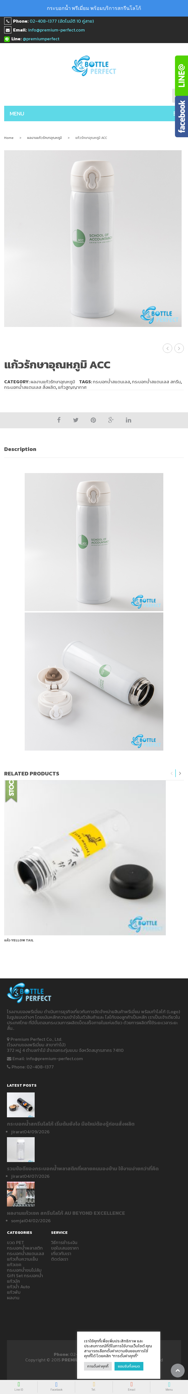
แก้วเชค (14, 1264)
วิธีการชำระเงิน (64, 1242)
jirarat (17, 1131)
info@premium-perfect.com (56, 30)
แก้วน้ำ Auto (18, 1286)
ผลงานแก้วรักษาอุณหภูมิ (44, 137)
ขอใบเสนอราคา (65, 1248)
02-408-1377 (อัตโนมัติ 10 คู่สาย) (62, 21)
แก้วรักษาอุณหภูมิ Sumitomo (179, 348)
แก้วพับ (14, 1292)
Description (20, 449)
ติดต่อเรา (59, 1259)
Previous (171, 773)
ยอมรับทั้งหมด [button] (129, 1366)
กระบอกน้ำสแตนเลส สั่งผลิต (30, 387)
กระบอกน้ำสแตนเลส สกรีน (156, 381)
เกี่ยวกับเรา (61, 1253)
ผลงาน (13, 1297)
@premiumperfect (41, 38)
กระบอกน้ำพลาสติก (25, 1248)
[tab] (94, 449)
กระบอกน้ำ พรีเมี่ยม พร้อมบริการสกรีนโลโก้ (94, 8)
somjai (18, 1220)
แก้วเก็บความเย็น (22, 1259)
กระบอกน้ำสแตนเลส (111, 381)
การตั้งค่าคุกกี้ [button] (97, 1366)
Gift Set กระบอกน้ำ (25, 1275)
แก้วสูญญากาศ (72, 387)
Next (180, 773)
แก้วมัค (13, 1281)
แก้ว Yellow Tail (19, 940)
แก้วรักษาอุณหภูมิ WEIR (167, 348)
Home (9, 137)
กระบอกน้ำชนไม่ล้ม (24, 1270)
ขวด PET (15, 1242)
